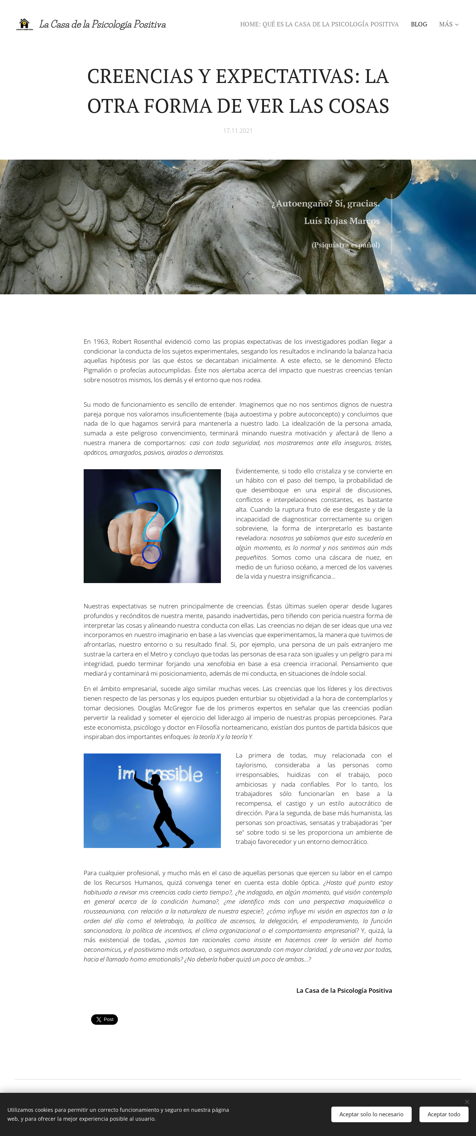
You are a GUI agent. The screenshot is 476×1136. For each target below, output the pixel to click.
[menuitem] (321, 24)
